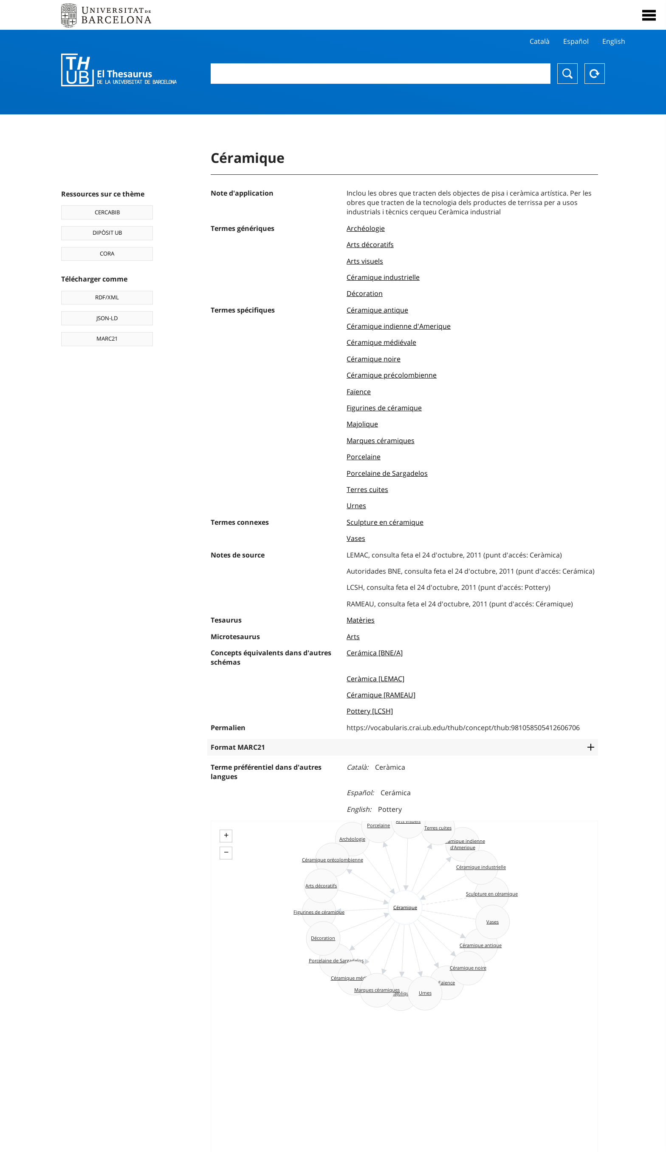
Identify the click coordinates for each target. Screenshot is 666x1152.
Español (576, 41)
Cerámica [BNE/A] (375, 652)
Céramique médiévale (381, 342)
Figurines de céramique (384, 407)
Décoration (365, 293)
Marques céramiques (381, 440)
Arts (353, 636)
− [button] (226, 852)
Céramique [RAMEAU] (381, 695)
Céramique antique (377, 310)
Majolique (362, 424)
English (613, 41)
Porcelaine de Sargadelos (387, 473)
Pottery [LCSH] (370, 711)
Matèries (361, 620)
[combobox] (380, 73)
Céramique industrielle (383, 277)
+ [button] (226, 835)
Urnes (356, 505)
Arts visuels (365, 261)
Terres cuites (367, 489)
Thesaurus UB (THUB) (119, 70)
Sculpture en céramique (385, 522)
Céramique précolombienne (392, 375)
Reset (594, 73)
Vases (356, 538)
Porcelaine (364, 456)
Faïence (359, 391)
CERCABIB (107, 212)
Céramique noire (374, 359)
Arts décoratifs (370, 244)
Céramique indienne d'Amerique (399, 326)
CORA (107, 253)
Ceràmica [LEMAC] (375, 678)
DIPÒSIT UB (107, 232)
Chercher (567, 73)
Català (540, 41)
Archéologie (366, 228)
